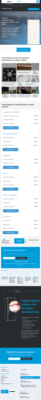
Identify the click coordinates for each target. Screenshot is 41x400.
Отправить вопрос (19, 240)
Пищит (5, 172)
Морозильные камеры (5, 370)
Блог (1, 381)
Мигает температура (10, 194)
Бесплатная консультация (27, 376)
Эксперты (2, 379)
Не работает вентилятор (11, 111)
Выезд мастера (26, 290)
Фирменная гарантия (4, 376)
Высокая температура (10, 133)
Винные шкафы (24, 368)
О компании (3, 375)
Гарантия (17, 290)
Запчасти (10, 290)
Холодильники (3, 368)
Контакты (2, 378)
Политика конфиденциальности (6, 382)
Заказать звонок (35, 8)
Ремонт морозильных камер (8, 13)
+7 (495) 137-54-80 (6, 8)
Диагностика (36, 290)
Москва (10, 4)
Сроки (3, 290)
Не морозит (7, 216)
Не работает (7, 154)
